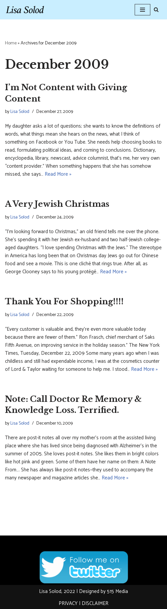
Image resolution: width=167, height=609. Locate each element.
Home (11, 43)
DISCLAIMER (95, 603)
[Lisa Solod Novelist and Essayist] (25, 10)
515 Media (117, 591)
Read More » (58, 174)
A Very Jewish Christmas (57, 204)
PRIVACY (68, 603)
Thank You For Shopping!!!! (64, 301)
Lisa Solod (19, 111)
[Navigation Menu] (142, 9)
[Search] (156, 9)
